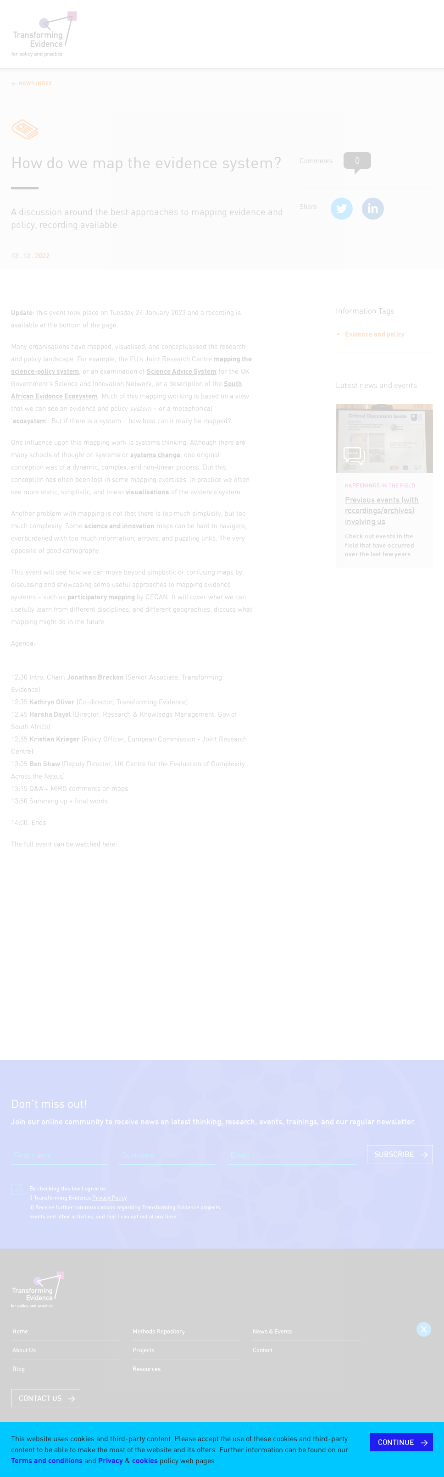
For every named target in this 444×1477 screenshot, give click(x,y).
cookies (145, 1460)
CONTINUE (396, 1442)
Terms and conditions (47, 1460)
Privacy (110, 1460)
